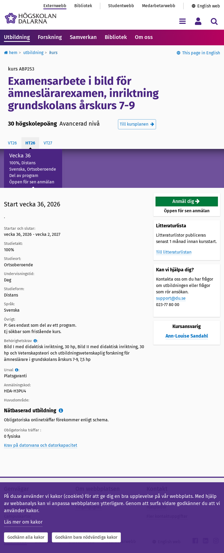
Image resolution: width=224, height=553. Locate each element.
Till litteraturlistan (173, 252)
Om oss (144, 37)
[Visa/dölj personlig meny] (198, 21)
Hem (10, 52)
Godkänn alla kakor (25, 537)
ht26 (30, 142)
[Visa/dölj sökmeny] (214, 21)
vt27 (48, 142)
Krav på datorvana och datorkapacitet (40, 445)
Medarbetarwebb (158, 5)
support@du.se (171, 298)
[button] (187, 201)
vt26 (12, 142)
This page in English (201, 52)
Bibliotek (83, 5)
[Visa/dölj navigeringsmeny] (182, 21)
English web (208, 5)
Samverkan (83, 37)
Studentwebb (121, 5)
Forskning (50, 37)
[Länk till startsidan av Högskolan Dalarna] (30, 18)
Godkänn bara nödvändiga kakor (86, 537)
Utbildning (17, 37)
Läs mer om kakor (23, 522)
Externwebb (54, 5)
